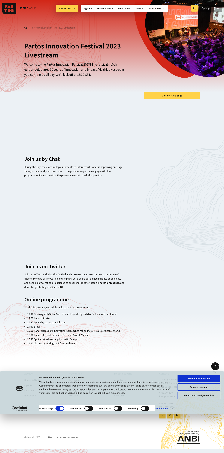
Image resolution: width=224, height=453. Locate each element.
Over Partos (155, 8)
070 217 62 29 (166, 392)
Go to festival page (172, 95)
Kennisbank (124, 8)
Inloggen (74, 380)
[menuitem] (67, 8)
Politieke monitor (78, 385)
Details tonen (162, 447)
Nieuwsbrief (30, 395)
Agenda (88, 8)
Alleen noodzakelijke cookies (199, 434)
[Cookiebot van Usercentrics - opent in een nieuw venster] (19, 447)
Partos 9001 (75, 395)
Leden (138, 8)
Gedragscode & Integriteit (82, 390)
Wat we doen (65, 8)
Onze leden (120, 385)
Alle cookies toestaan (198, 417)
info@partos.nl (167, 396)
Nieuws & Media (105, 8)
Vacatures (29, 390)
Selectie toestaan (199, 425)
